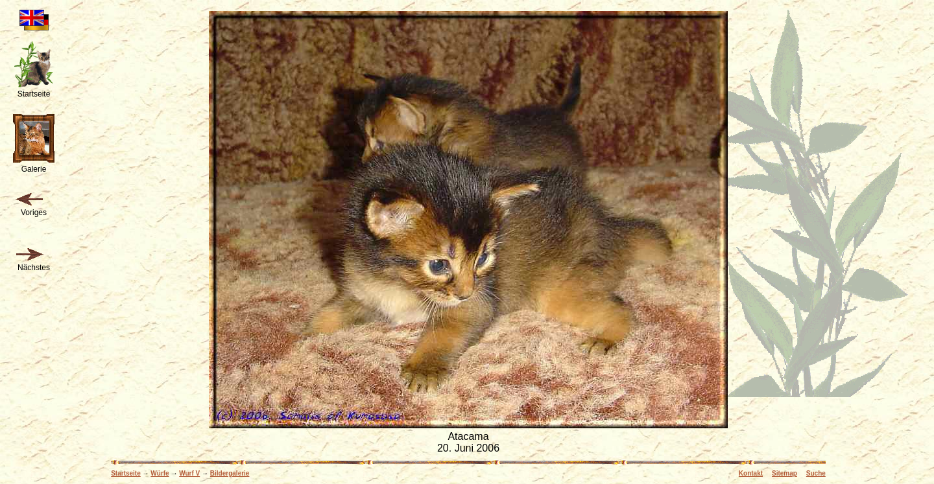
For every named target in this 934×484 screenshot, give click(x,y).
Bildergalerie (230, 473)
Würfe (159, 473)
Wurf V (189, 473)
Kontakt (751, 473)
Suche (816, 473)
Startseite (126, 473)
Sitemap (784, 473)
